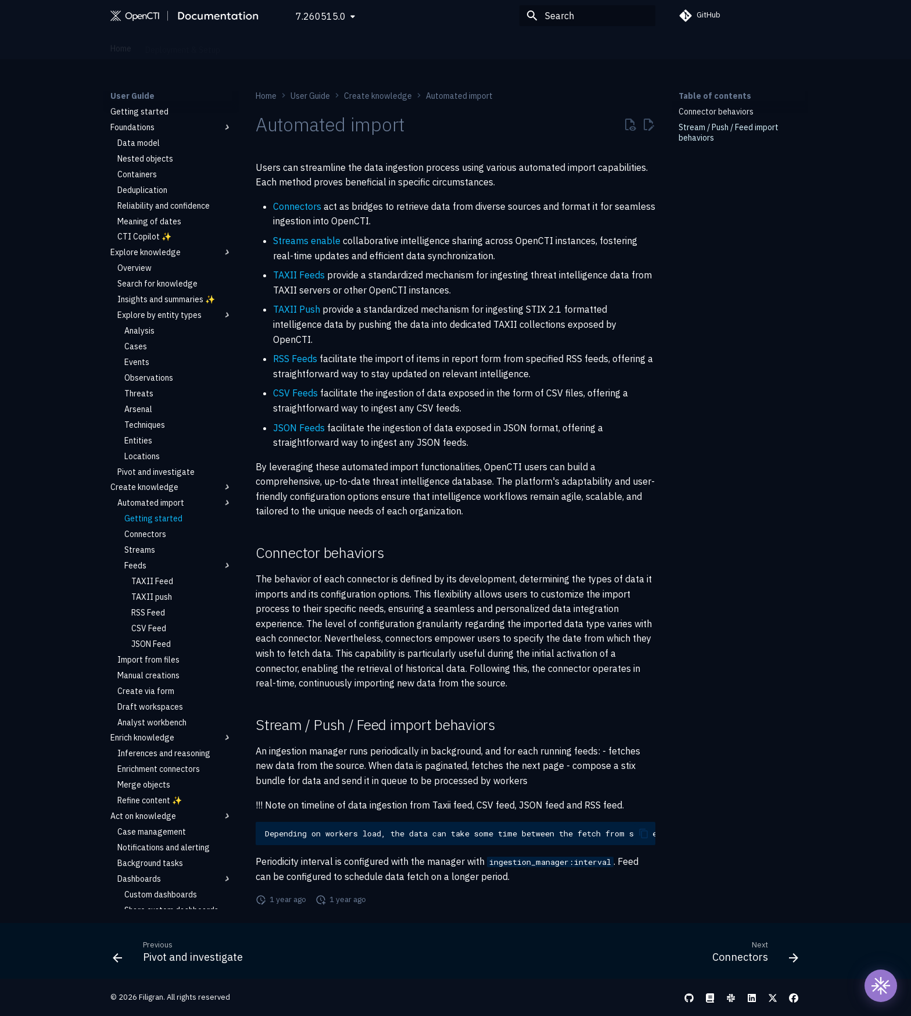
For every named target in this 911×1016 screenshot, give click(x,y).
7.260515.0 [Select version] (321, 16)
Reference (373, 46)
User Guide (254, 46)
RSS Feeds (295, 358)
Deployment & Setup (182, 46)
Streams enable (306, 240)
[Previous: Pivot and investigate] (181, 954)
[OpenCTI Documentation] (186, 15)
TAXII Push (296, 309)
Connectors (297, 206)
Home (120, 46)
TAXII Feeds (299, 275)
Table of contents (715, 96)
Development (430, 46)
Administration (314, 46)
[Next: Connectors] (752, 954)
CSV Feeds (295, 393)
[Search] (587, 15)
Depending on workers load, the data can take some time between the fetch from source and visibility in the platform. (460, 833)
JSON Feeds (299, 428)
